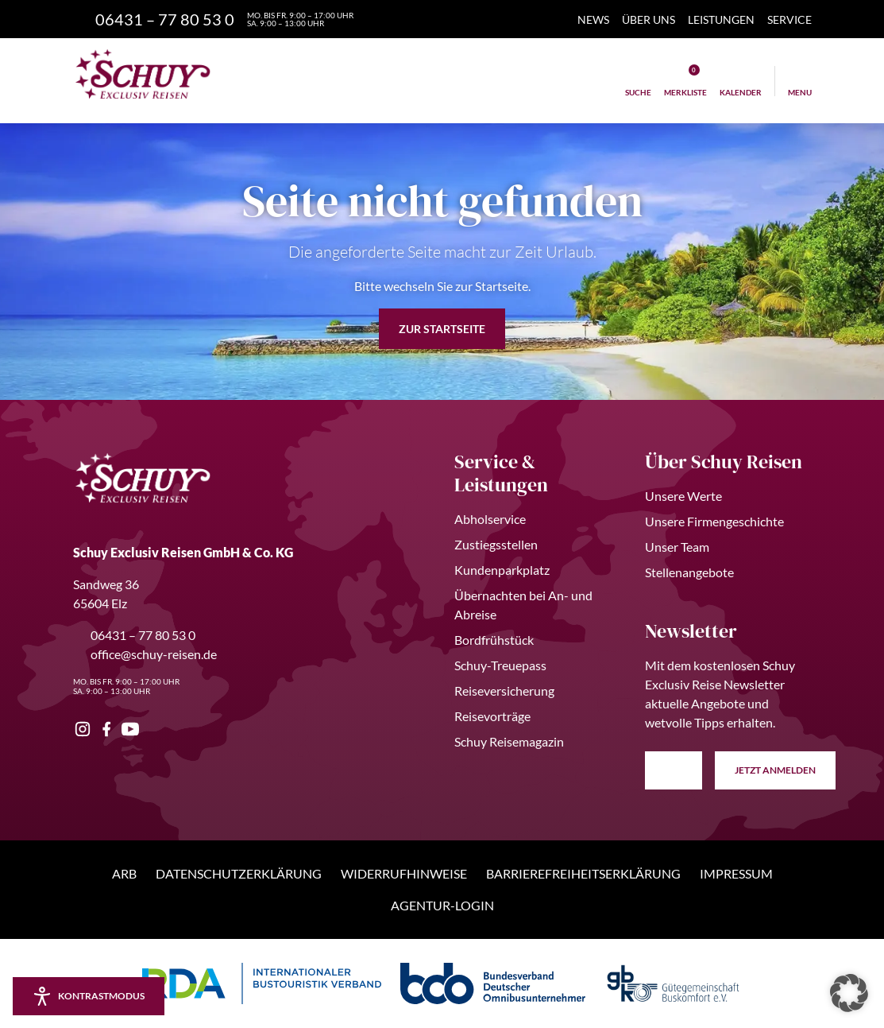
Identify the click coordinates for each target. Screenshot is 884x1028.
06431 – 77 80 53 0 (134, 634)
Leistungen (721, 19)
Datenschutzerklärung (239, 873)
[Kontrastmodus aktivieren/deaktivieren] (88, 996)
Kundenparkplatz (502, 569)
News (593, 19)
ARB (124, 873)
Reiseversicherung (504, 690)
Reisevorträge (492, 715)
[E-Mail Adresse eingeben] (673, 770)
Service (789, 19)
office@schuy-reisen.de (145, 653)
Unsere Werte (683, 495)
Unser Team (677, 546)
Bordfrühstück (494, 639)
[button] (849, 993)
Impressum (736, 873)
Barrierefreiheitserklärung (583, 873)
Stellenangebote (689, 572)
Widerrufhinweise (404, 873)
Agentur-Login (442, 905)
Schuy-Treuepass (500, 665)
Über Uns (648, 19)
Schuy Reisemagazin (509, 741)
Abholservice (490, 518)
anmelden (775, 770)
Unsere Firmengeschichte (714, 521)
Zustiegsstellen (496, 544)
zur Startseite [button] (442, 329)
